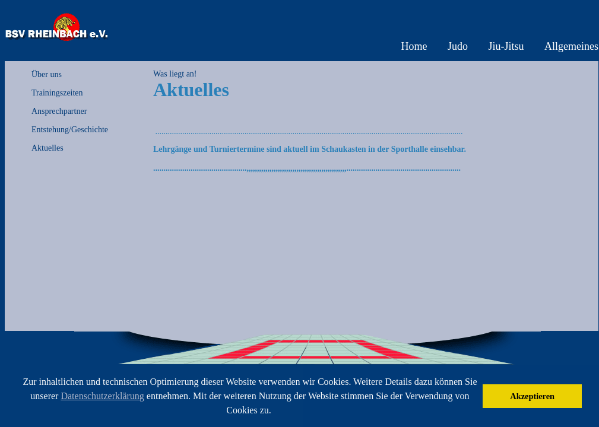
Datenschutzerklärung (102, 396)
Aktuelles (47, 148)
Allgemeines (571, 46)
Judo (458, 46)
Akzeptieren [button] (532, 396)
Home (414, 46)
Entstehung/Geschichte (69, 129)
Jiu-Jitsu (506, 46)
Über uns (46, 74)
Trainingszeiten (57, 92)
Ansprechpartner (59, 111)
